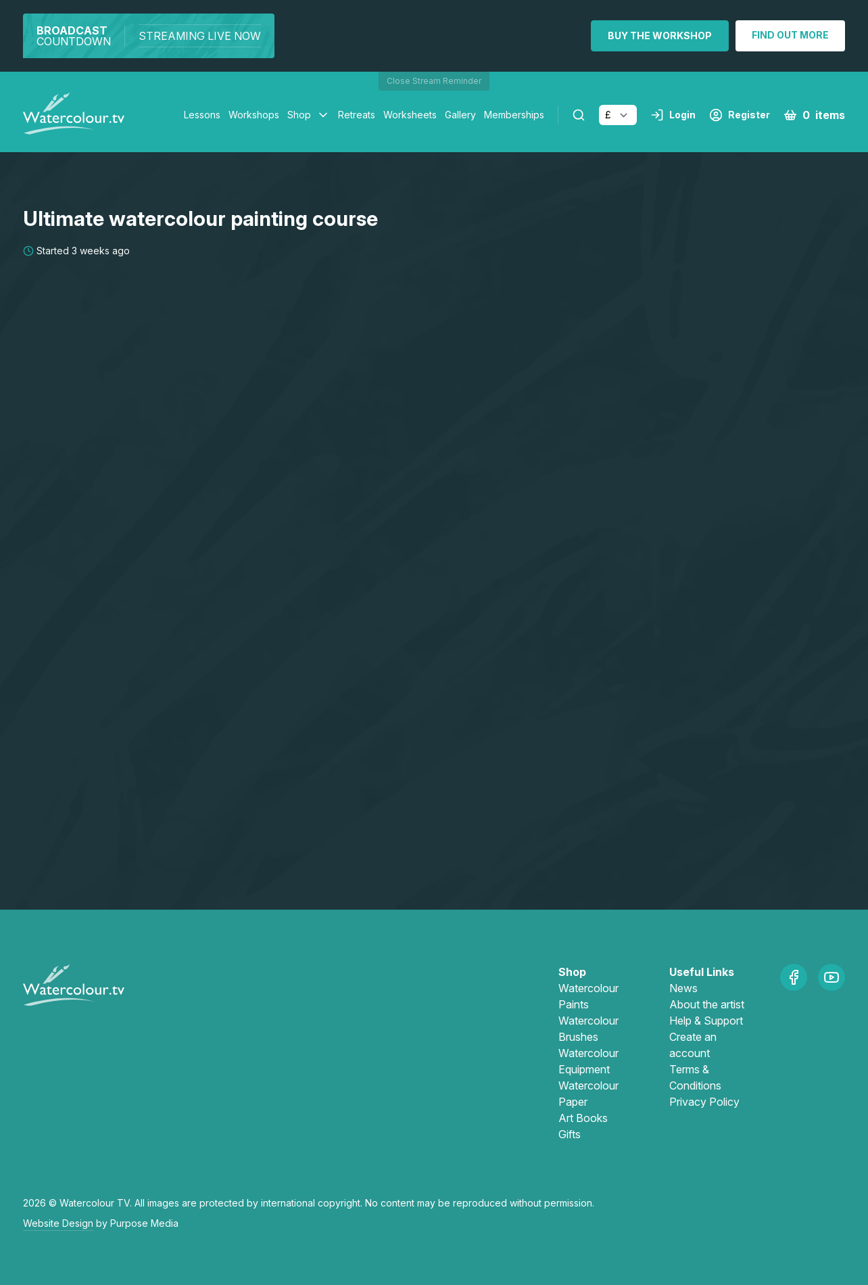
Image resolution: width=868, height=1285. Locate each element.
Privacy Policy (704, 1101)
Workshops (253, 114)
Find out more (790, 35)
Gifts (569, 1134)
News (683, 988)
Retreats (356, 114)
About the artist (706, 1004)
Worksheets (410, 114)
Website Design (58, 1223)
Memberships (514, 114)
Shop (299, 114)
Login (673, 115)
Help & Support (706, 1020)
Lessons (202, 114)
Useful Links (701, 972)
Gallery (460, 114)
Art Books (583, 1118)
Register (739, 115)
